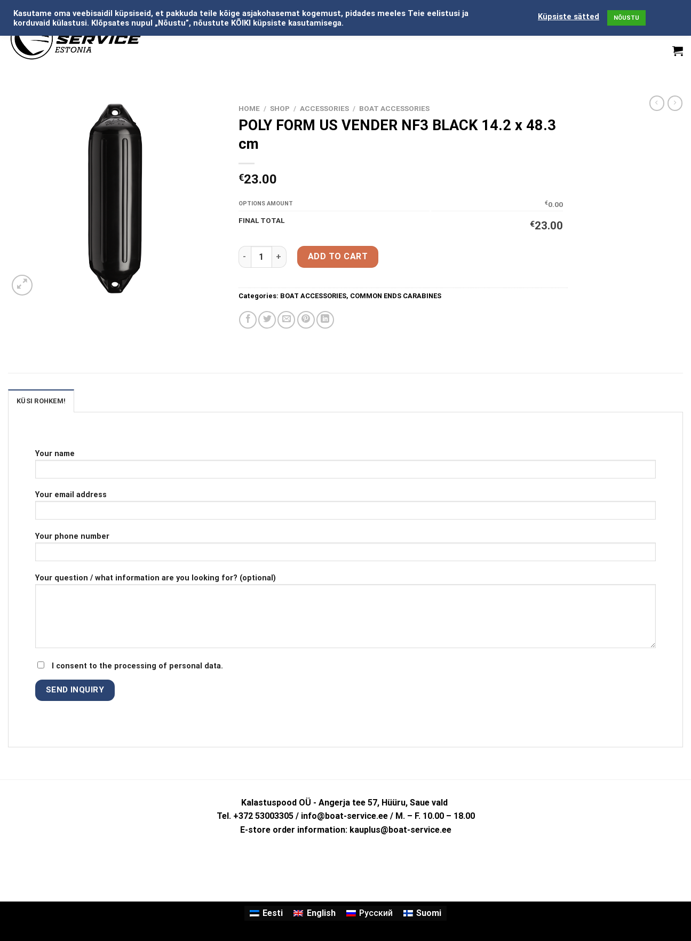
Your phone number (345, 550)
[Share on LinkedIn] (325, 320)
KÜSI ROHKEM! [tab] (41, 401)
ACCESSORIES (324, 108)
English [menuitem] (321, 913)
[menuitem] (266, 913)
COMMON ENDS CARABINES (395, 296)
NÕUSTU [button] (626, 17)
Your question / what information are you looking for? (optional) (345, 614)
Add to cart (338, 256)
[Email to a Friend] (286, 320)
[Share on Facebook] (248, 320)
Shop (280, 108)
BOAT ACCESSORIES (394, 108)
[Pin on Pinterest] (306, 320)
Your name (345, 467)
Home (249, 108)
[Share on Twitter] (267, 320)
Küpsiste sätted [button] (568, 16)
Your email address (345, 508)
